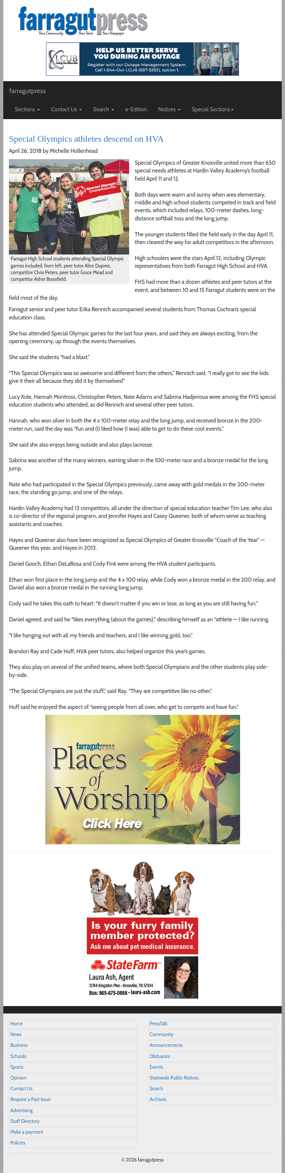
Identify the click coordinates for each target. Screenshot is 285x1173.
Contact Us (21, 1088)
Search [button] (103, 109)
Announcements (166, 1045)
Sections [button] (27, 109)
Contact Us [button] (66, 109)
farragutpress (27, 91)
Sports (16, 1067)
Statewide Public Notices (174, 1078)
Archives (158, 1099)
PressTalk (158, 1023)
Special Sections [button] (213, 109)
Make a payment (26, 1132)
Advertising (21, 1110)
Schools (18, 1056)
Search (156, 1088)
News (16, 1034)
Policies (17, 1143)
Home (16, 1023)
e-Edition (136, 109)
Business (18, 1045)
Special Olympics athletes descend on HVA (86, 139)
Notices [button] (169, 109)
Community (161, 1034)
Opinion (18, 1078)
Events (156, 1067)
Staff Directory (25, 1121)
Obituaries (160, 1056)
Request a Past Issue (30, 1099)
